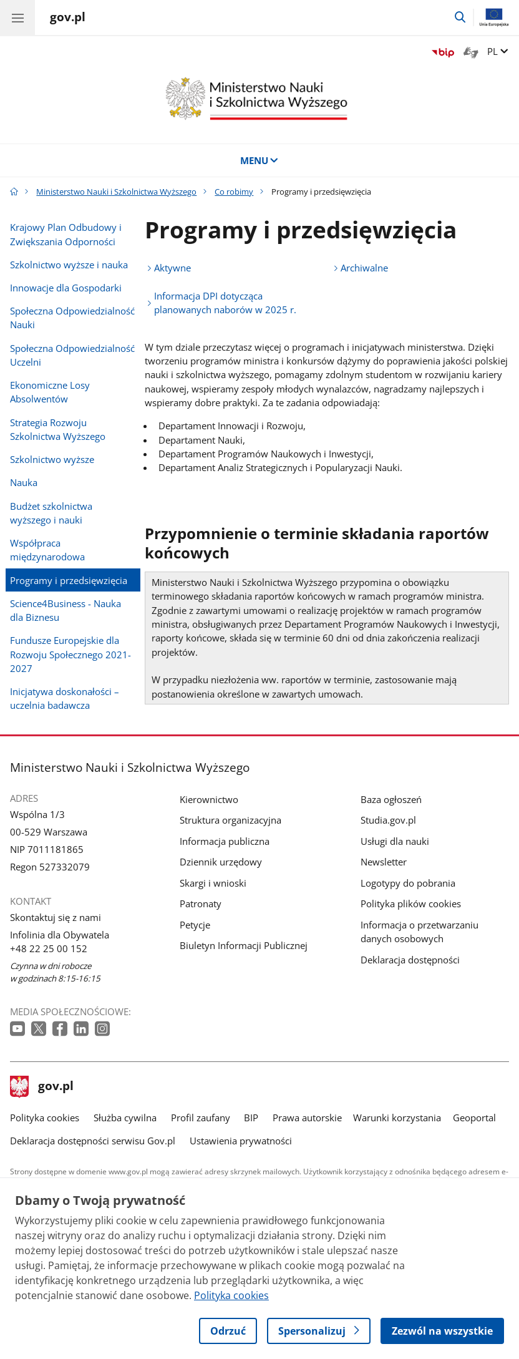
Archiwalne (364, 267)
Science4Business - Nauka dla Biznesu (65, 610)
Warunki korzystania (397, 1117)
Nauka (23, 482)
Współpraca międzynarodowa (47, 550)
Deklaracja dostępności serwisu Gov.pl (92, 1140)
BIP (251, 1117)
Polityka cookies (44, 1117)
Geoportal (474, 1117)
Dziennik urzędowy (221, 861)
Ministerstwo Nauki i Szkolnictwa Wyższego (116, 191)
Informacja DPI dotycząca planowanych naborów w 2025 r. (225, 303)
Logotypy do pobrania (408, 883)
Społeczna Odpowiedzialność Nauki (72, 317)
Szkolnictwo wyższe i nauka (69, 264)
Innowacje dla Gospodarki (66, 287)
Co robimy (234, 191)
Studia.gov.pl (388, 820)
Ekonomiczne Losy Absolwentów (50, 392)
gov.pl (42, 1087)
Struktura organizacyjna (230, 820)
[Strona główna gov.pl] (67, 19)
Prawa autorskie (307, 1117)
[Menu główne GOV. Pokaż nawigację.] (17, 17)
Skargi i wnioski (213, 883)
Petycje (195, 924)
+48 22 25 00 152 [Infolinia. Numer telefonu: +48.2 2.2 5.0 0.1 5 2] (48, 948)
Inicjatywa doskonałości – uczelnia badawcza (64, 698)
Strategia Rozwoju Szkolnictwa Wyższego (57, 429)
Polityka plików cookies (411, 903)
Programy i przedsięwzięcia (68, 580)
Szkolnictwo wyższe (52, 459)
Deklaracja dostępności (410, 959)
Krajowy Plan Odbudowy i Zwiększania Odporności (66, 234)
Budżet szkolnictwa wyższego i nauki (51, 513)
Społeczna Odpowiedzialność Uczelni (72, 355)
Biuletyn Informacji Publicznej (244, 945)
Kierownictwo (209, 799)
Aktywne (172, 267)
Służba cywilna (125, 1117)
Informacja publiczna (224, 841)
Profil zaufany (200, 1117)
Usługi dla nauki (395, 841)
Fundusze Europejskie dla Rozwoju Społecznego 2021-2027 (70, 654)
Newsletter (384, 861)
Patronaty (200, 903)
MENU (259, 160)
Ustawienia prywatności (241, 1140)
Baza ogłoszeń (391, 799)
